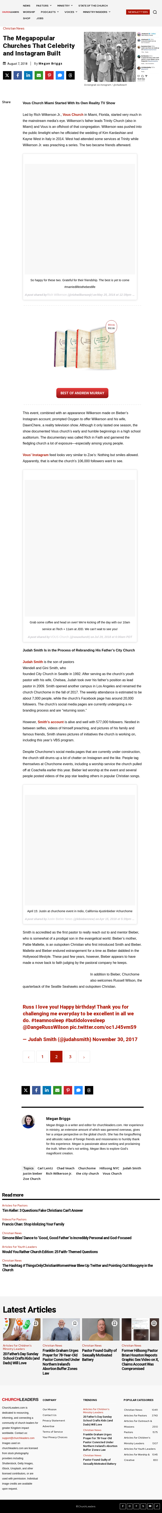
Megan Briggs (50, 63)
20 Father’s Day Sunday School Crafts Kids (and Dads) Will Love (21, 1358)
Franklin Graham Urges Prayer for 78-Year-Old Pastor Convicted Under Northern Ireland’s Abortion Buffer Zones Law (61, 1361)
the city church (87, 1173)
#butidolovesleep (85, 1020)
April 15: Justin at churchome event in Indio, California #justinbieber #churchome (79, 911)
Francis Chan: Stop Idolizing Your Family (33, 1224)
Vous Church (73, 114)
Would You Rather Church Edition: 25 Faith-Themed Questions (50, 1252)
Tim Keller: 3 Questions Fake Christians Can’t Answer (42, 1210)
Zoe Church (31, 1179)
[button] (155, 12)
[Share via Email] (39, 75)
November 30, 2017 (115, 1039)
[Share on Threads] (70, 75)
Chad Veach (65, 1168)
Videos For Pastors (14, 1219)
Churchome (87, 1168)
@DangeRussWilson (46, 1027)
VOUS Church (59, 637)
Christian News (15, 28)
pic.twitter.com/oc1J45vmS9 (103, 1027)
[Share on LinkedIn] (28, 75)
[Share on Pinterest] (49, 75)
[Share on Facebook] (18, 75)
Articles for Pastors (14, 1205)
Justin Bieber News (60, 919)
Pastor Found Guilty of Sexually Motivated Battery (99, 1355)
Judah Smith (33, 662)
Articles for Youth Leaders (19, 1247)
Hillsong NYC (109, 1168)
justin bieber (32, 1173)
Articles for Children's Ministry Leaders (17, 1347)
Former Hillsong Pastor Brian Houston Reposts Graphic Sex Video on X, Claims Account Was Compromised (140, 1359)
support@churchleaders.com (18, 1438)
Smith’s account (51, 722)
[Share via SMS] (60, 75)
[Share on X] (7, 75)
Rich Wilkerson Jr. (59, 1173)
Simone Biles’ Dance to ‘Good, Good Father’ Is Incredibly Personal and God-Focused (66, 1238)
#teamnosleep (47, 1020)
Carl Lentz (45, 1168)
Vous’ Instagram (36, 455)
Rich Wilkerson (57, 294)
